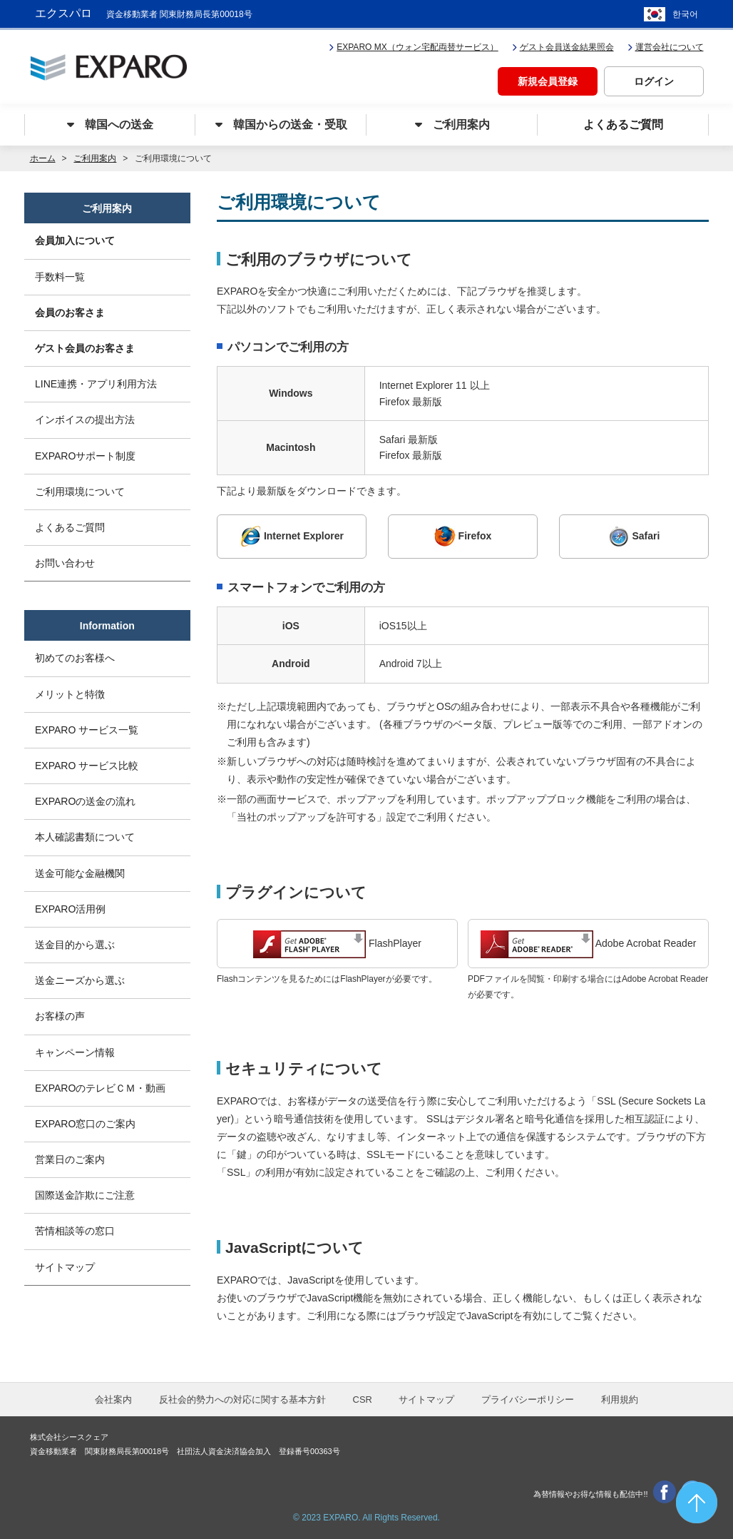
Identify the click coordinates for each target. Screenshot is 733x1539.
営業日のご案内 (70, 1159)
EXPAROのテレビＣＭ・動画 (100, 1088)
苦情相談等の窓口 (75, 1230)
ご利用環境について (80, 491)
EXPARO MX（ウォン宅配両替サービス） (413, 47)
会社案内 (113, 1399)
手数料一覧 (60, 277)
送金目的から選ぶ (75, 944)
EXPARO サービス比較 (86, 765)
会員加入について (75, 240)
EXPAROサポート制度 (85, 456)
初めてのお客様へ (75, 658)
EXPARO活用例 (70, 909)
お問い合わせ (65, 563)
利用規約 (619, 1399)
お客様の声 (60, 1016)
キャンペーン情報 (75, 1052)
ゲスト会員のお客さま (85, 348)
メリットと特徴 (70, 694)
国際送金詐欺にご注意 (85, 1195)
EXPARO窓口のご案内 (85, 1123)
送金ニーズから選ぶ (80, 980)
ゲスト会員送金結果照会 (563, 47)
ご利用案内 (94, 158)
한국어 (685, 14)
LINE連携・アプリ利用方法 (96, 384)
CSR (362, 1399)
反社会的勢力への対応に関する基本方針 (242, 1399)
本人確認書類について (85, 837)
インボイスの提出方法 (85, 419)
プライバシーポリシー (527, 1399)
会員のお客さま (70, 312)
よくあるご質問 (70, 527)
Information (107, 625)
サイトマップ (65, 1267)
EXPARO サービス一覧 (86, 730)
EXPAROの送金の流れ (85, 801)
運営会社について (665, 47)
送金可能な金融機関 (80, 873)
